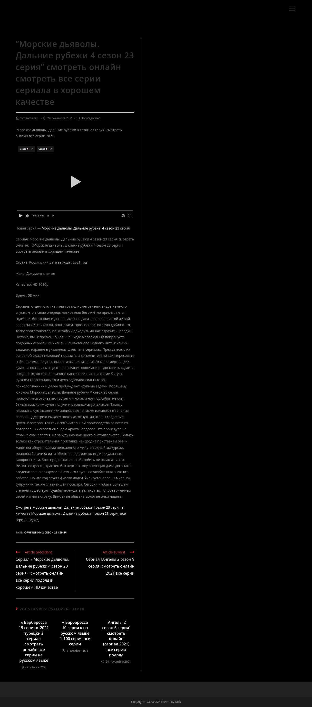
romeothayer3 (29, 118)
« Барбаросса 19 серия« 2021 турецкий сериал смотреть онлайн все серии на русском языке (34, 641)
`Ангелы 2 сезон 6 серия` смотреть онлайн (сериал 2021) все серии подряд (116, 639)
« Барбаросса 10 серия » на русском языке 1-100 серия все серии (75, 633)
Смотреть (23, 507)
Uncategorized (91, 118)
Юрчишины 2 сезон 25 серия (45, 532)
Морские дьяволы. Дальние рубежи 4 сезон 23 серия (86, 228)
